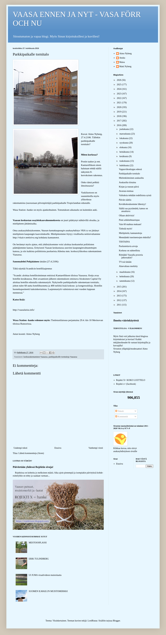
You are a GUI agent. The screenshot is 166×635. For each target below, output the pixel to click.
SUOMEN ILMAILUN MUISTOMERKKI (48, 591)
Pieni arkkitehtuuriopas (129, 220)
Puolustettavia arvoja (128, 246)
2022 (119, 98)
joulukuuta (124, 129)
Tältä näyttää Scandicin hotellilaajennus (32, 268)
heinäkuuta (124, 152)
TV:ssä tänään (125, 262)
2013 (119, 295)
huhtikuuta (124, 165)
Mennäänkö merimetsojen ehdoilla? (135, 237)
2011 (119, 305)
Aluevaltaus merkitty (128, 266)
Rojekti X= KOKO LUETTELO (130, 380)
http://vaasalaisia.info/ (23, 309)
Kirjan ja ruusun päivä (129, 187)
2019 (119, 112)
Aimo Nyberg (125, 53)
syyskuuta (124, 143)
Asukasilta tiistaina (127, 182)
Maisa (122, 62)
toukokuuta (124, 161)
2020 (119, 107)
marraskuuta (125, 134)
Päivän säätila (125, 200)
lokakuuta (124, 138)
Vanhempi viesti (95, 448)
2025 (119, 84)
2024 (119, 89)
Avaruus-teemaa (126, 191)
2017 (119, 120)
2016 (119, 125)
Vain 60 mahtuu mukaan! (130, 224)
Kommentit (121, 416)
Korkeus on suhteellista (129, 250)
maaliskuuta (125, 272)
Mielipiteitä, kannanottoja (130, 233)
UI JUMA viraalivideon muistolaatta (45, 575)
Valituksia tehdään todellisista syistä (135, 195)
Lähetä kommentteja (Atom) (31, 453)
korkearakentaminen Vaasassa (35, 357)
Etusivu (57, 448)
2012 (119, 300)
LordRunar (92, 620)
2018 (119, 116)
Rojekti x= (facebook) (126, 384)
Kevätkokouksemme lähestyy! (132, 204)
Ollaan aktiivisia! (126, 215)
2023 (119, 93)
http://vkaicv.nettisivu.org (25, 237)
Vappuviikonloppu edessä (130, 169)
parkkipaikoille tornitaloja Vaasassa (63, 357)
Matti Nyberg (125, 66)
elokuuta (123, 147)
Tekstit (119, 411)
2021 (119, 102)
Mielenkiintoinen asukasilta (131, 178)
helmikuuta (124, 276)
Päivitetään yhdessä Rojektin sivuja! (33, 466)
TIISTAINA (124, 242)
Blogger (116, 620)
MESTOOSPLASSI (38, 542)
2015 (119, 287)
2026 (119, 80)
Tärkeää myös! (125, 228)
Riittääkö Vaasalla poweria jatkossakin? (131, 256)
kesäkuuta (124, 156)
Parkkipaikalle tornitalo (129, 173)
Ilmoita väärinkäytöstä (126, 320)
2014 (119, 291)
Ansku (122, 58)
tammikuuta (125, 281)
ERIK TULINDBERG (39, 559)
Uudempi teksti (20, 448)
